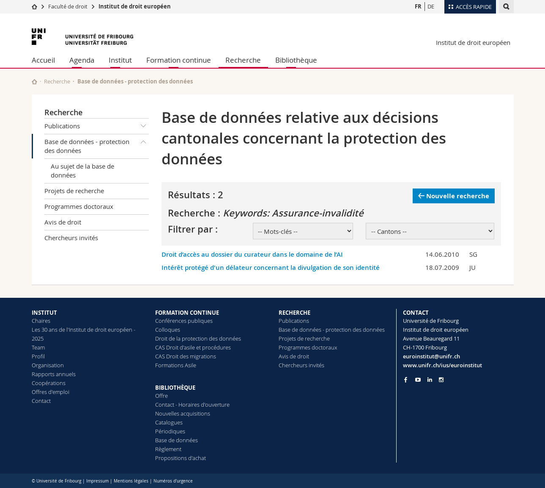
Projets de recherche (74, 190)
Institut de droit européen (135, 6)
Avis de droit (62, 222)
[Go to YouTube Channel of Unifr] (418, 380)
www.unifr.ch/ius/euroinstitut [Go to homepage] (442, 365)
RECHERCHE (294, 312)
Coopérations (49, 383)
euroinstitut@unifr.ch (431, 356)
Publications (96, 126)
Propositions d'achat (180, 458)
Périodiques (170, 431)
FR (418, 6)
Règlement (168, 449)
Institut (120, 60)
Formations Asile (175, 365)
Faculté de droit (68, 6)
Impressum (97, 481)
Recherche (243, 60)
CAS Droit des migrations (185, 356)
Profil (38, 356)
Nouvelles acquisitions (182, 413)
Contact (41, 401)
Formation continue (178, 60)
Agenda (81, 60)
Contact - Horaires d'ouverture (192, 404)
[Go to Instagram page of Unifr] (441, 380)
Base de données (176, 440)
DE (430, 6)
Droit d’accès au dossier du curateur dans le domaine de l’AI (252, 254)
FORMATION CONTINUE (187, 312)
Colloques (167, 329)
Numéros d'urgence (173, 481)
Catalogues (169, 422)
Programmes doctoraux (78, 206)
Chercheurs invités (71, 237)
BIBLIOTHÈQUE (175, 387)
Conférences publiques (184, 320)
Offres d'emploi (50, 392)
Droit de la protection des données (198, 338)
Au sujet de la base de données (82, 170)
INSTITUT (44, 312)
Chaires (41, 320)
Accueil (43, 60)
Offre (161, 395)
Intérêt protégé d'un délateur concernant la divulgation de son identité (271, 267)
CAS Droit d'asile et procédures (193, 347)
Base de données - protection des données (96, 144)
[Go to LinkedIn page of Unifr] (429, 380)
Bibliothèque (296, 60)
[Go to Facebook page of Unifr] (405, 379)
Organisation (48, 365)
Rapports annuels (54, 374)
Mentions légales (131, 481)
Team (38, 347)
